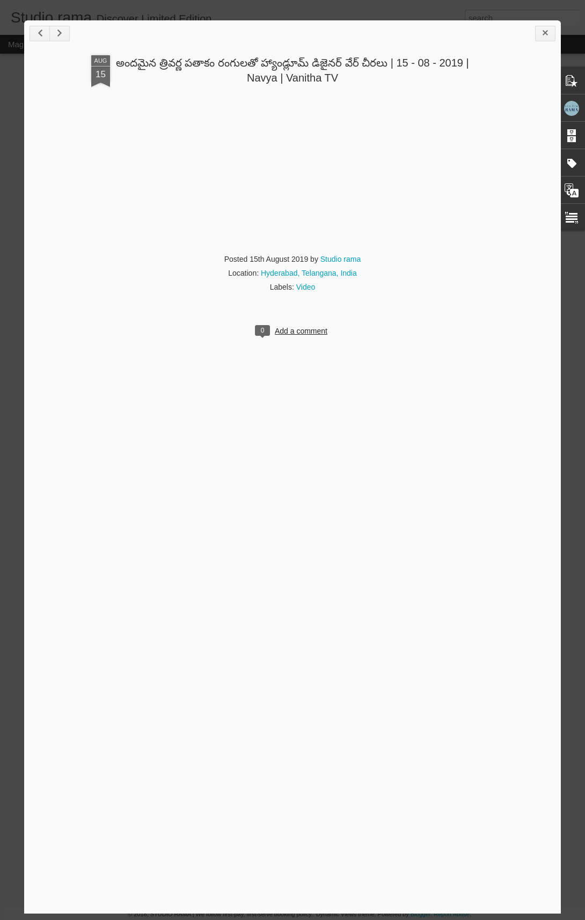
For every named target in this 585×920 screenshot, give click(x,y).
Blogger (420, 914)
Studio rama (340, 259)
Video (306, 287)
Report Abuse (452, 914)
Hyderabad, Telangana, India (309, 273)
